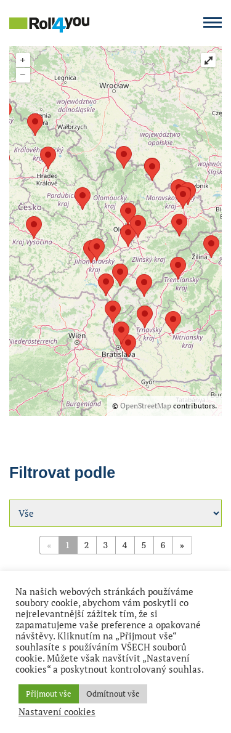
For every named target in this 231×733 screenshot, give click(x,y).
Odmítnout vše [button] (113, 693)
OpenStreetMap (145, 405)
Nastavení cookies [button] (56, 712)
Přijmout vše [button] (48, 693)
